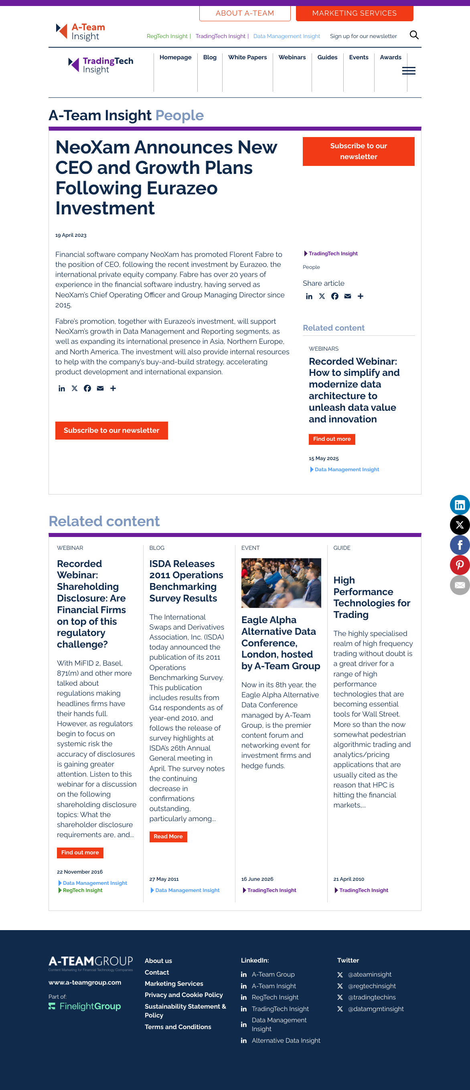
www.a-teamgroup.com (85, 982)
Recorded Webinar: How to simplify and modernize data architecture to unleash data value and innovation (354, 390)
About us (158, 961)
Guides (328, 57)
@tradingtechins (372, 997)
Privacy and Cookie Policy (184, 995)
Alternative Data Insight (286, 1040)
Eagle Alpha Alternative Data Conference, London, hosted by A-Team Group (280, 643)
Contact (157, 972)
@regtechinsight (372, 986)
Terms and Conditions (178, 1027)
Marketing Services (354, 13)
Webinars (292, 57)
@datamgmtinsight (376, 1009)
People (311, 267)
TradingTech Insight (221, 36)
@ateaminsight (370, 974)
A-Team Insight (274, 986)
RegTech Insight (167, 36)
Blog (210, 57)
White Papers (247, 57)
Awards (390, 57)
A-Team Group (273, 974)
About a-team (245, 13)
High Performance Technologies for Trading (372, 597)
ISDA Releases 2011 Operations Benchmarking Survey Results (186, 581)
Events (359, 57)
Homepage (176, 57)
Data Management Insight (286, 36)
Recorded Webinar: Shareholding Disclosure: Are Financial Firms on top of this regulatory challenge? (91, 604)
